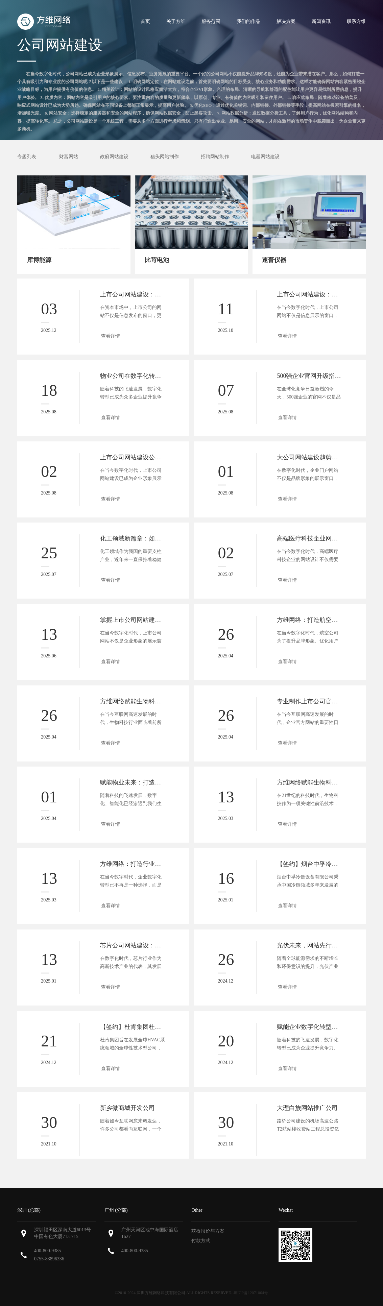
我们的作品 (248, 21)
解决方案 (286, 21)
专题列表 (26, 156)
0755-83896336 (49, 1258)
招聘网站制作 (215, 156)
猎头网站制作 (164, 156)
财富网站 (68, 156)
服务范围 (210, 21)
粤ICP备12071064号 (250, 1292)
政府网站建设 (114, 156)
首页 (145, 21)
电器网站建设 (265, 156)
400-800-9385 (47, 1250)
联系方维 (356, 21)
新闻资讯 (321, 21)
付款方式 (200, 1240)
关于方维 (175, 21)
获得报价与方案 (207, 1231)
